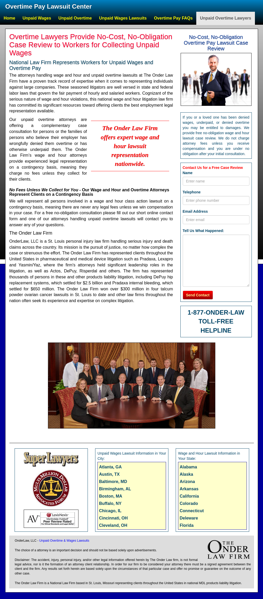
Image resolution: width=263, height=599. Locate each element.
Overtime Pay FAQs (173, 18)
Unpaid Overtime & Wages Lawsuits (64, 540)
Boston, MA (110, 496)
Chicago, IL (110, 511)
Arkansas (189, 489)
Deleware (189, 518)
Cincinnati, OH (113, 518)
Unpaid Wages (36, 18)
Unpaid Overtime (75, 18)
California (189, 496)
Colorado (189, 503)
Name (188, 173)
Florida (186, 525)
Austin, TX (109, 474)
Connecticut (192, 511)
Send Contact (198, 295)
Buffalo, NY (110, 503)
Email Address (195, 211)
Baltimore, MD (113, 481)
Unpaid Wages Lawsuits (123, 18)
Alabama (188, 467)
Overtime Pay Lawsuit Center (48, 6)
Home (9, 18)
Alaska (186, 474)
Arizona (187, 481)
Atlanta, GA (110, 467)
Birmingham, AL (115, 489)
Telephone (192, 192)
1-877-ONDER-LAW (216, 312)
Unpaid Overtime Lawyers (225, 18)
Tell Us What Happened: (203, 231)
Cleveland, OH (113, 525)
